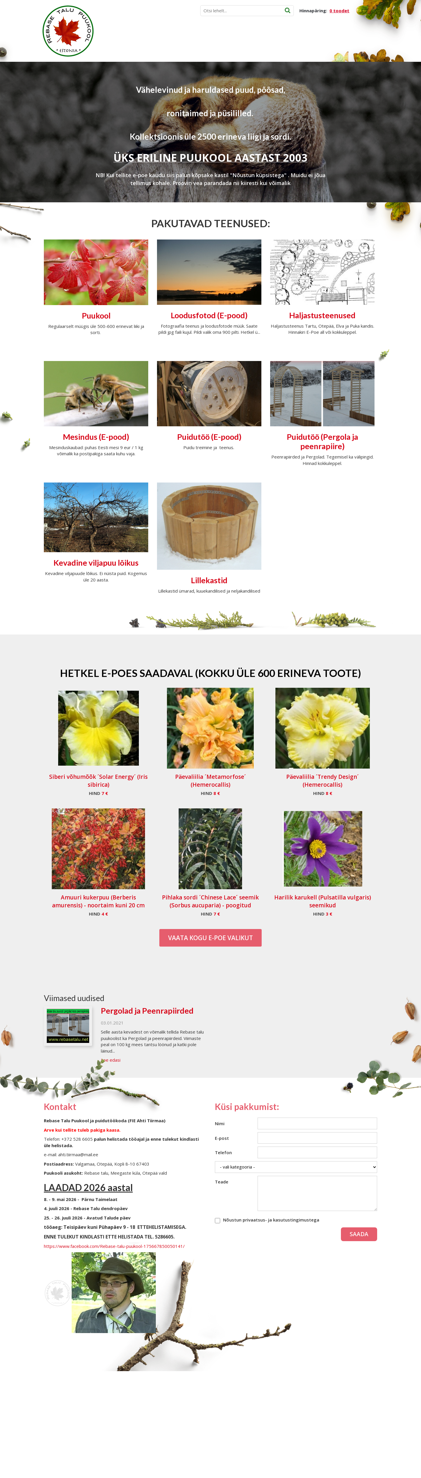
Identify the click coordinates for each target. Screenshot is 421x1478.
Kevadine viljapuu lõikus (96, 562)
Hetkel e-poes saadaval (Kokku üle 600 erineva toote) (210, 673)
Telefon (223, 1152)
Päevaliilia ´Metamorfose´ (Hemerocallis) (210, 780)
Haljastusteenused (322, 315)
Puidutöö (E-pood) (209, 437)
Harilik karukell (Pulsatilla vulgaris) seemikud (322, 901)
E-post (222, 1138)
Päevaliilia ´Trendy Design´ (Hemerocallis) (322, 780)
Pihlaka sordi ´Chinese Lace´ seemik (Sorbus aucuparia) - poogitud (210, 901)
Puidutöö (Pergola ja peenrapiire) (322, 441)
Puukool (96, 315)
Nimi (220, 1123)
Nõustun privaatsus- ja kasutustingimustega (271, 1220)
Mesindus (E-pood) (96, 437)
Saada (359, 1234)
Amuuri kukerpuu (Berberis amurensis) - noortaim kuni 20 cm (98, 901)
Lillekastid (209, 580)
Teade (221, 1182)
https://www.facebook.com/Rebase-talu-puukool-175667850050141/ (114, 1246)
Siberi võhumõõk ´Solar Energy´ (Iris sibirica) (98, 780)
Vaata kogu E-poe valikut (210, 938)
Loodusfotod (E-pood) (209, 315)
